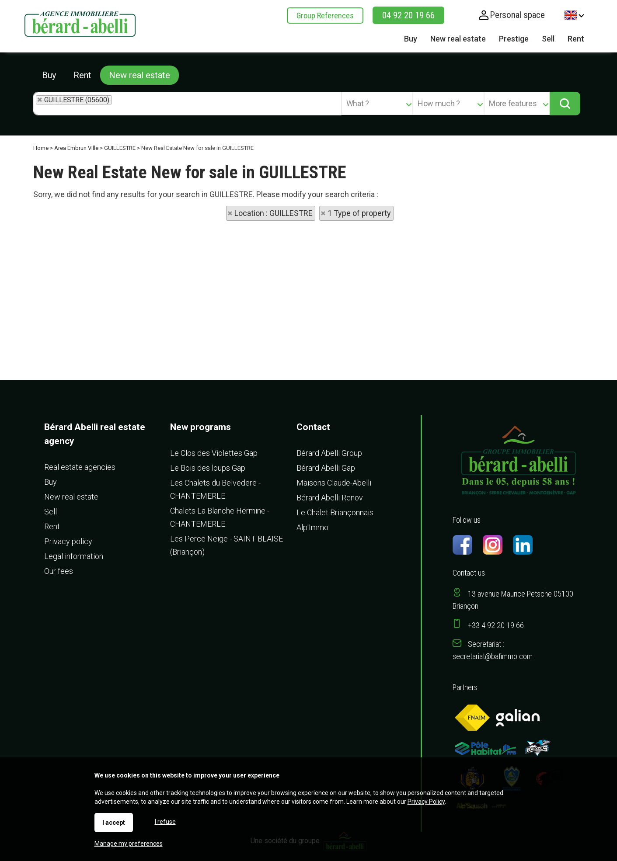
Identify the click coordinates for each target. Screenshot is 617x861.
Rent (82, 75)
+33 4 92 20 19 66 (496, 625)
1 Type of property (359, 213)
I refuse (165, 821)
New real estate (139, 75)
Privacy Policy (426, 801)
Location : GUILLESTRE (273, 213)
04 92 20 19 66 (408, 15)
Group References (325, 15)
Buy (49, 75)
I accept (113, 822)
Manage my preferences (128, 843)
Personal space (517, 15)
